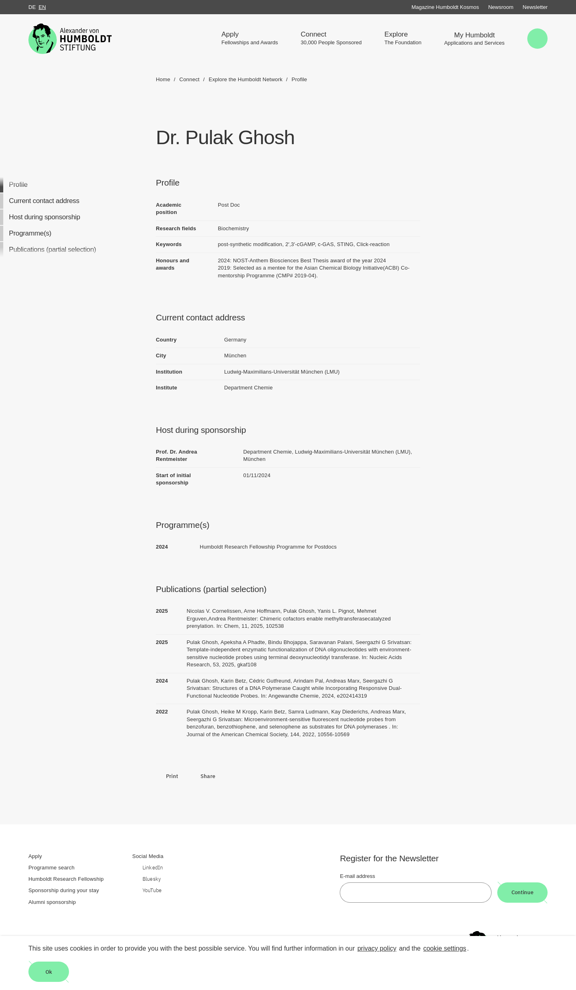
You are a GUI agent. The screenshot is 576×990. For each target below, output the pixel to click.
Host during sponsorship (44, 217)
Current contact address (44, 201)
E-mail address (357, 876)
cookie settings (444, 948)
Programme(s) (30, 233)
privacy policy (376, 948)
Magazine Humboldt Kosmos (445, 7)
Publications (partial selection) (52, 249)
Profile (18, 184)
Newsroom (500, 7)
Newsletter (535, 7)
